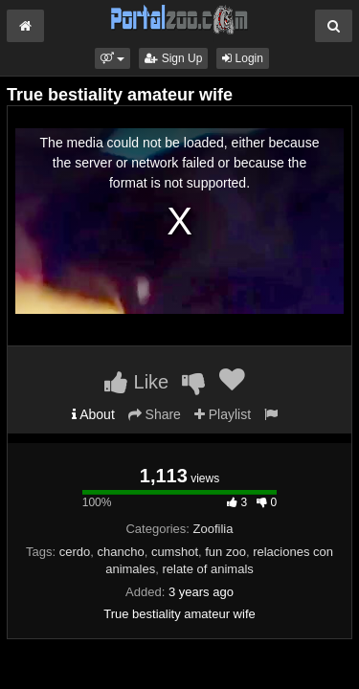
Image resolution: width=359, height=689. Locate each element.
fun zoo (225, 552)
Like (136, 381)
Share (154, 414)
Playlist (222, 414)
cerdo (75, 552)
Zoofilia (213, 529)
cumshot (174, 552)
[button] (112, 58)
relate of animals (207, 569)
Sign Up (173, 58)
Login (242, 58)
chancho (120, 552)
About (93, 414)
